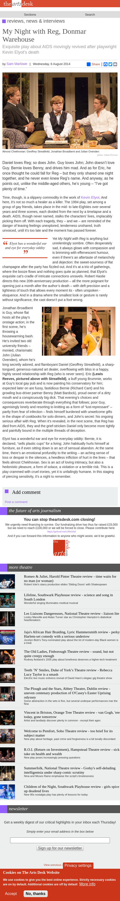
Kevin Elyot (90, 197)
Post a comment (16, 502)
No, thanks (36, 894)
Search (90, 14)
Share (93, 64)
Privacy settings (78, 865)
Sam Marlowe (17, 64)
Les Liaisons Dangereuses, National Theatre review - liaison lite (71, 613)
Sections (30, 14)
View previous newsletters (60, 864)
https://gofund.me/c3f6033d (61, 531)
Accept (11, 894)
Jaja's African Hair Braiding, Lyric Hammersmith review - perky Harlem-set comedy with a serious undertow (72, 634)
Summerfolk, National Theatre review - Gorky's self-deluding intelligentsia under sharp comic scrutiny (70, 770)
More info (87, 884)
